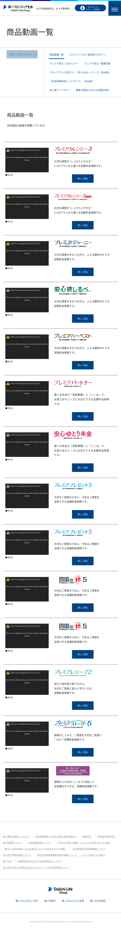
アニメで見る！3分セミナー (66, 64)
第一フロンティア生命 (73, 916)
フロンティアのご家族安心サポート (91, 55)
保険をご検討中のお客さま (23, 55)
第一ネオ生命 (98, 916)
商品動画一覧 (58, 55)
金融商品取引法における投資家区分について (41, 877)
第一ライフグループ (24, 916)
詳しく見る (82, 187)
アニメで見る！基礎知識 (102, 64)
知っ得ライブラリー (62, 98)
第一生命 (48, 916)
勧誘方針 (92, 846)
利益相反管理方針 (12, 852)
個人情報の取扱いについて (17, 846)
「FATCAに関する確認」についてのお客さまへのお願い (32, 858)
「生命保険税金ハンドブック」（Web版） (75, 88)
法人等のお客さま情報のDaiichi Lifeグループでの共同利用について (38, 883)
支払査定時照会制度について (18, 870)
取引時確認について (38, 852)
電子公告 (7, 877)
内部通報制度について (66, 852)
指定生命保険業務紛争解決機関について (60, 870)
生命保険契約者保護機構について (94, 864)
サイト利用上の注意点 (99, 870)
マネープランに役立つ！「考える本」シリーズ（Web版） (81, 76)
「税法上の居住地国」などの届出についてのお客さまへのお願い (37, 864)
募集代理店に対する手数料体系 (96, 98)
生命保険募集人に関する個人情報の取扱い (59, 846)
